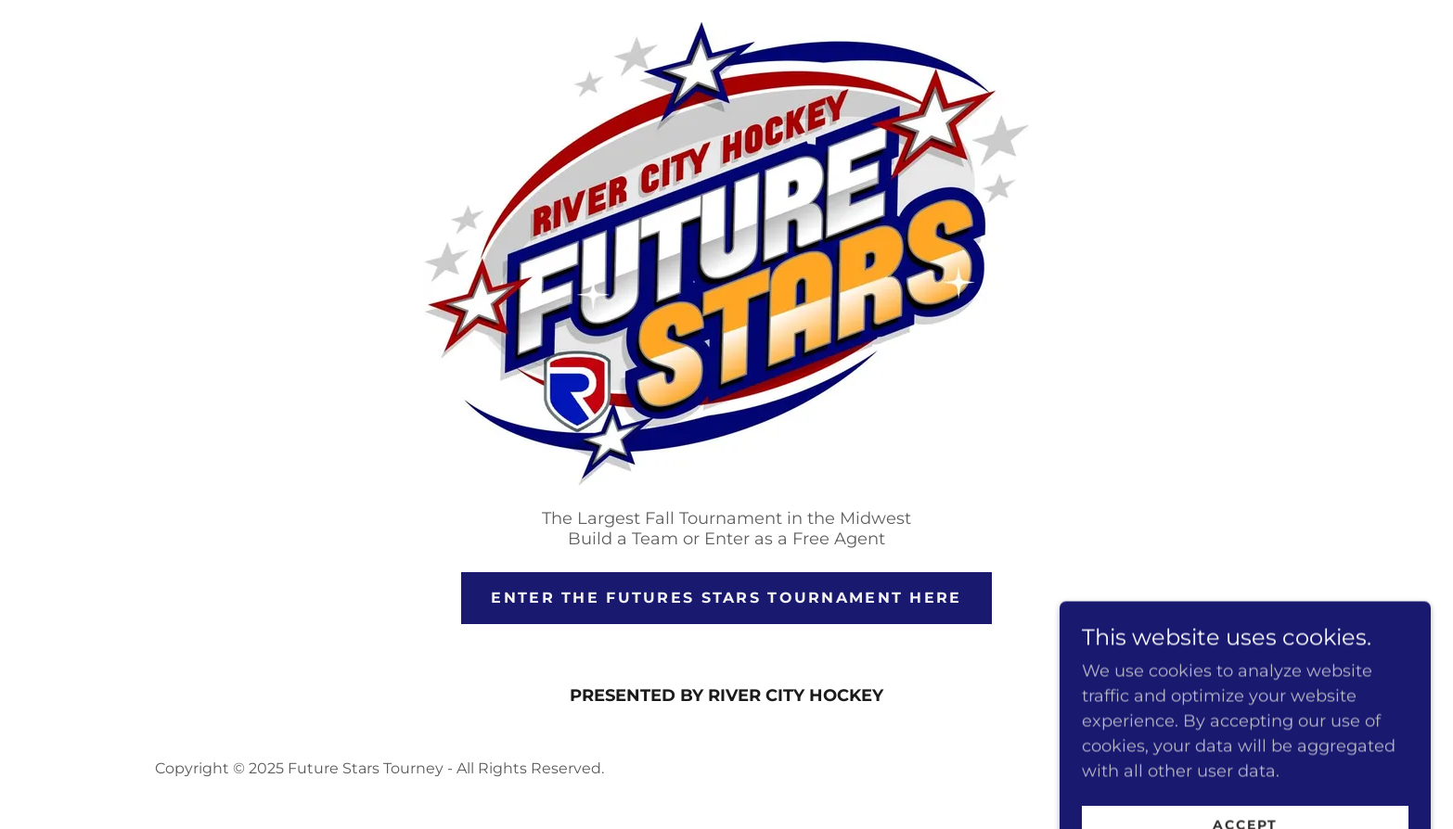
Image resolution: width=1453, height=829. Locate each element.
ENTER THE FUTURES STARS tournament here (726, 597)
